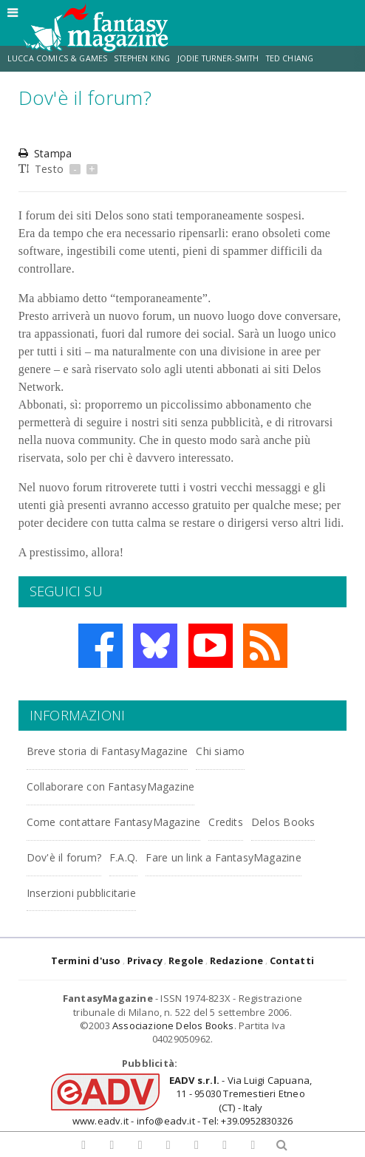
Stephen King (142, 58)
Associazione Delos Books (173, 1025)
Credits (225, 822)
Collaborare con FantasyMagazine (111, 786)
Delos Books (283, 822)
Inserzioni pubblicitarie (81, 893)
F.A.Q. (123, 857)
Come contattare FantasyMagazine (114, 822)
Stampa (45, 153)
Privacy (145, 960)
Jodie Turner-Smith (218, 58)
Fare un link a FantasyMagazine (223, 857)
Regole (185, 960)
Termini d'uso (86, 960)
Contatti (292, 960)
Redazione (237, 960)
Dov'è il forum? (64, 857)
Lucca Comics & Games (57, 58)
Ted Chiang (290, 58)
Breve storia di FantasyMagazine (107, 751)
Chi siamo (220, 751)
